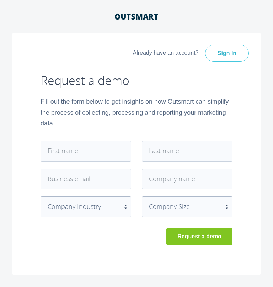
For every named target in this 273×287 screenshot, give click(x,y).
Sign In (227, 53)
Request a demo (199, 236)
